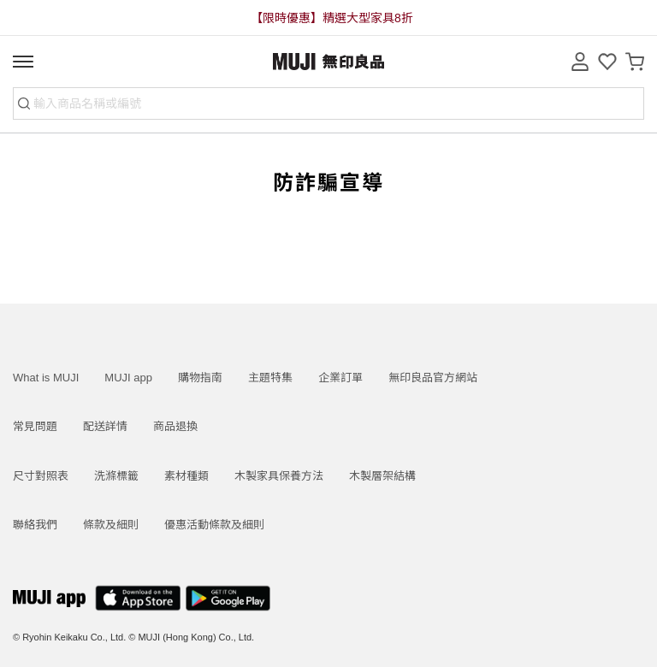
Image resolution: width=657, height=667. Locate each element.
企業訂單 (340, 377)
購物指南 (200, 377)
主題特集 (270, 377)
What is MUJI (46, 377)
